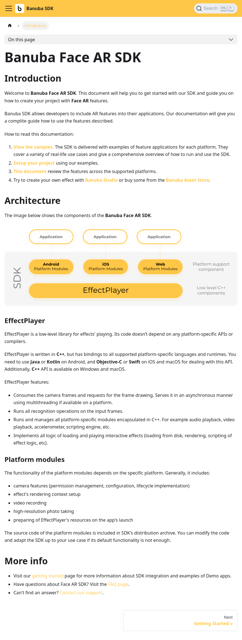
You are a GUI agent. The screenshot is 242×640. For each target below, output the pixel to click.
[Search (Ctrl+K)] (216, 8)
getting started (47, 576)
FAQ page (118, 584)
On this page (21, 39)
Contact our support (81, 593)
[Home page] (9, 25)
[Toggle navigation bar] (8, 8)
